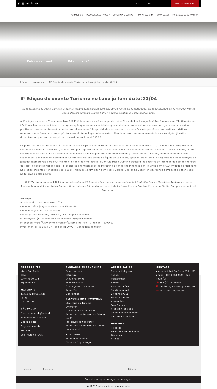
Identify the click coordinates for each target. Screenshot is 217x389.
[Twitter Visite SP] (27, 3)
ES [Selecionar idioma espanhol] (135, 3)
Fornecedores (146, 14)
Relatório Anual (120, 290)
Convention (73, 293)
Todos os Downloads (33, 293)
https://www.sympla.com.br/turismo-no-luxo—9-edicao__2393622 (73, 222)
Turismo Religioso (121, 271)
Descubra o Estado (124, 14)
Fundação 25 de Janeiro (185, 14)
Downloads (163, 14)
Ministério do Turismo (78, 303)
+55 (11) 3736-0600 (171, 282)
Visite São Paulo (30, 271)
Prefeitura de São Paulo (80, 321)
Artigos (115, 338)
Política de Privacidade (124, 312)
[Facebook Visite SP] (19, 3)
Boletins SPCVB (120, 293)
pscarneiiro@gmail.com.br (76, 218)
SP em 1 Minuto (120, 297)
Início (23, 82)
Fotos (24, 297)
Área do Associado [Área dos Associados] (185, 3)
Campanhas (118, 278)
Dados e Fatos (29, 321)
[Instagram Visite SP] (23, 3)
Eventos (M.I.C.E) (31, 278)
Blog (23, 275)
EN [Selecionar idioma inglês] (147, 3)
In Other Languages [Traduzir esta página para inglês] (172, 290)
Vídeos (115, 282)
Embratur (71, 306)
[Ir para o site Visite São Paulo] (28, 14)
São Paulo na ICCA (32, 334)
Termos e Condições (123, 316)
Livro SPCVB (27, 301)
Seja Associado (75, 282)
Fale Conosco (119, 305)
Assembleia (118, 301)
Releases (116, 327)
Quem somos (74, 271)
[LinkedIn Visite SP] (32, 3)
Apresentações (120, 286)
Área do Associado (122, 308)
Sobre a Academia (77, 338)
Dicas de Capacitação (79, 342)
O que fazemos (75, 278)
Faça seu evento (31, 326)
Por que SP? (77, 14)
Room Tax (72, 290)
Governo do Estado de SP (81, 310)
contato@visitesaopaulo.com (177, 286)
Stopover (26, 330)
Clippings (116, 335)
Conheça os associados (80, 286)
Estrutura (71, 275)
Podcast (116, 275)
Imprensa (38, 82)
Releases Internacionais (125, 331)
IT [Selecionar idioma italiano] (158, 3)
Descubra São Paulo (98, 14)
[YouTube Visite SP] (36, 3)
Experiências (28, 282)
